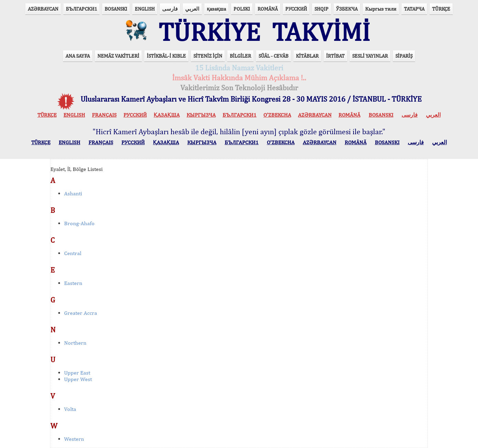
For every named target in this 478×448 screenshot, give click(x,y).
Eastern (73, 283)
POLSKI (242, 9)
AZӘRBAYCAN (43, 9)
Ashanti (73, 193)
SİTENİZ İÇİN (207, 56)
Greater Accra (80, 313)
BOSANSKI (116, 9)
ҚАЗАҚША (167, 115)
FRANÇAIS (104, 115)
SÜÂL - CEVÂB (273, 56)
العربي (192, 9)
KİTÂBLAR (307, 56)
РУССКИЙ (296, 9)
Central (72, 253)
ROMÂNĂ (268, 9)
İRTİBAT (335, 56)
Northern (75, 343)
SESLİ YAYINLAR (370, 56)
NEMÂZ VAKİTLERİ (118, 56)
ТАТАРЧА (414, 9)
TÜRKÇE (441, 9)
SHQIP (321, 9)
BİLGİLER (240, 56)
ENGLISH (145, 9)
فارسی (170, 9)
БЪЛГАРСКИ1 (81, 9)
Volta (70, 409)
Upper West (78, 379)
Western (74, 439)
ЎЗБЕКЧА (347, 9)
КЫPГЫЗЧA (201, 115)
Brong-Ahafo (79, 223)
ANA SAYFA (77, 56)
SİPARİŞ (404, 56)
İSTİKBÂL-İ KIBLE (166, 56)
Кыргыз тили (380, 9)
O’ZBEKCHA (277, 115)
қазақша (216, 9)
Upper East (77, 372)
